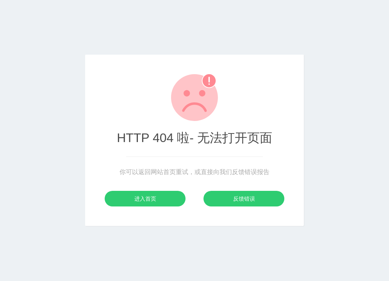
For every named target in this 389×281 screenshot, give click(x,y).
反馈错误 (244, 199)
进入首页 (145, 199)
